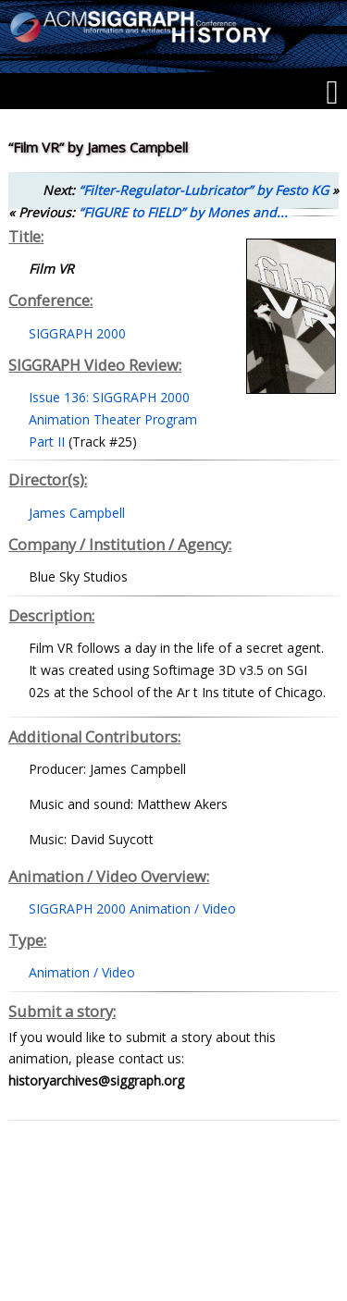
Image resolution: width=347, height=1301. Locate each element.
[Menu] (332, 92)
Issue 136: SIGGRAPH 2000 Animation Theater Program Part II (113, 419)
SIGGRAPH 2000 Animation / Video (132, 908)
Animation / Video (82, 972)
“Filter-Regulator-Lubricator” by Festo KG (203, 190)
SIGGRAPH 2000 (77, 333)
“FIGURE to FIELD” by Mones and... (183, 212)
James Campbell (77, 513)
